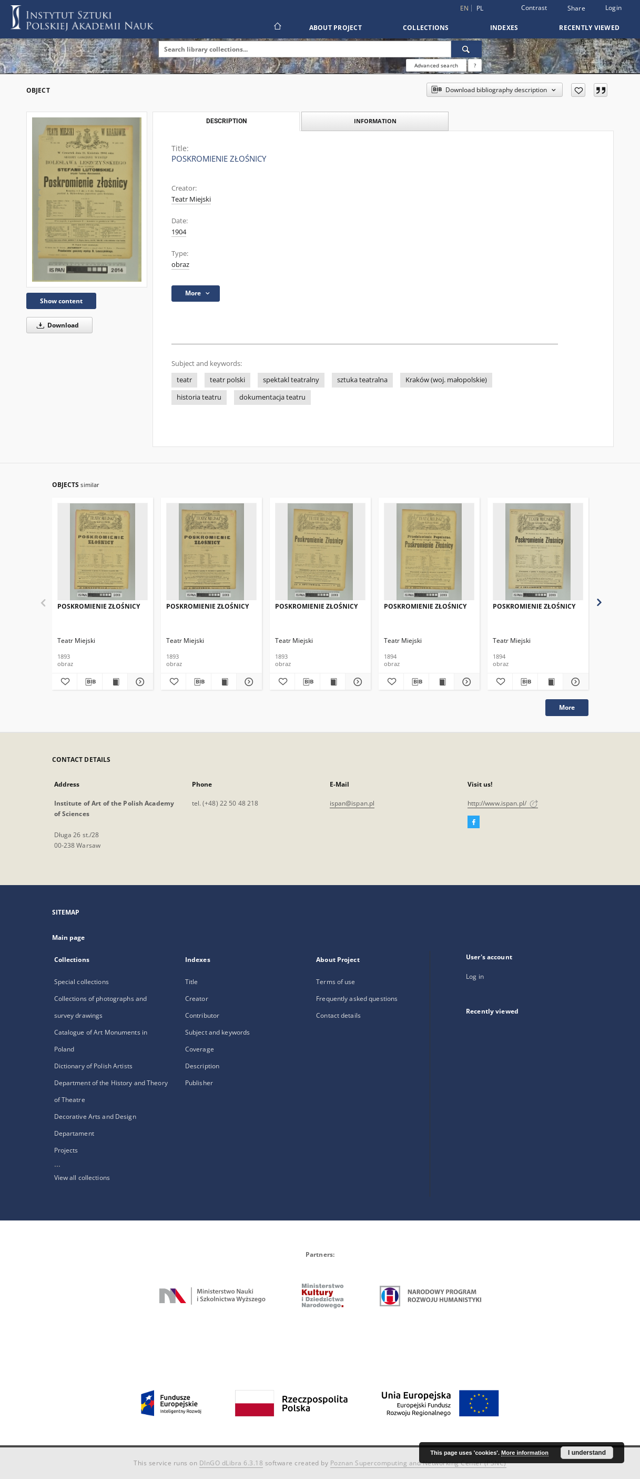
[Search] (466, 49)
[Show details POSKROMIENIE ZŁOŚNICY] (138, 682)
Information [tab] (375, 121)
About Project (335, 27)
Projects (66, 1150)
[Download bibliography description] (89, 682)
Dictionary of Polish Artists (93, 1065)
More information (524, 1453)
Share (576, 8)
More (567, 707)
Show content (61, 300)
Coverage (199, 1049)
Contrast (534, 7)
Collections (426, 27)
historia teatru (199, 397)
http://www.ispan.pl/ (503, 803)
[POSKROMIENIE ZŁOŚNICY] (86, 199)
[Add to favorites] (578, 90)
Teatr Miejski (191, 199)
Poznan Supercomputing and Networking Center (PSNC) (418, 1462)
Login (613, 7)
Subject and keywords (217, 1032)
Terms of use (335, 981)
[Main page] (277, 27)
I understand (587, 1452)
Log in (475, 976)
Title (191, 981)
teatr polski (227, 379)
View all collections (82, 1177)
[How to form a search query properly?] (475, 65)
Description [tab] (226, 121)
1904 (178, 231)
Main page (68, 937)
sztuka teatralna (362, 379)
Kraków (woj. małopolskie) (446, 379)
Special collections (81, 981)
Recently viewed (589, 27)
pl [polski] (480, 8)
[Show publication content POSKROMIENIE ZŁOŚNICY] (115, 682)
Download (56, 325)
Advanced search (436, 65)
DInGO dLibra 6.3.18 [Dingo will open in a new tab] (231, 1462)
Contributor (202, 1015)
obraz (180, 264)
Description (202, 1065)
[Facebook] (474, 822)
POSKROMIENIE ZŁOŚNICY (98, 606)
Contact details (338, 1015)
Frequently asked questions (357, 998)
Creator (196, 998)
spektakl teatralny (291, 379)
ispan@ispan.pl (352, 803)
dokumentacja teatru (272, 397)
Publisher (199, 1082)
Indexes (504, 27)
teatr (184, 379)
